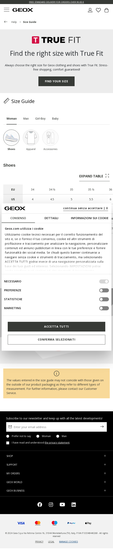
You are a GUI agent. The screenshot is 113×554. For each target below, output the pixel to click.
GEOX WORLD (14, 482)
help (10, 22)
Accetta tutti (56, 326)
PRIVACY (39, 541)
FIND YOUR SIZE (56, 81)
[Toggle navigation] (6, 10)
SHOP (10, 456)
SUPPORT (12, 464)
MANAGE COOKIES (68, 541)
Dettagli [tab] (51, 218)
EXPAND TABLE (94, 176)
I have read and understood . (41, 442)
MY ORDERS (13, 473)
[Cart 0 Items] (106, 11)
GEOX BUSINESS (15, 490)
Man (64, 436)
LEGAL (51, 541)
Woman (46, 436)
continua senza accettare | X (85, 208)
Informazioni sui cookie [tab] (90, 218)
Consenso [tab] (18, 218)
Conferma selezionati (56, 339)
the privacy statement (57, 442)
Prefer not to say (21, 436)
